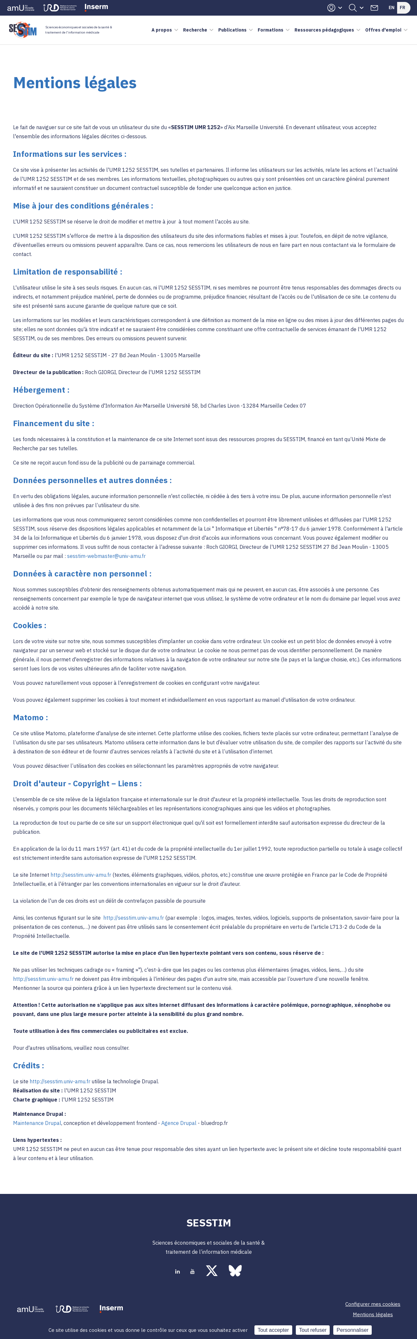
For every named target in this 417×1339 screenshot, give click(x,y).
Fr (402, 7)
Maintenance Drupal (37, 1123)
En (392, 7)
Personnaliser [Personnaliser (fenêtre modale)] (352, 1330)
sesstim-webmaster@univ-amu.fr (106, 556)
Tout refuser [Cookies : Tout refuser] (312, 1330)
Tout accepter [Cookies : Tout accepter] (273, 1330)
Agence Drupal (178, 1123)
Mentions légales (372, 1314)
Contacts (374, 8)
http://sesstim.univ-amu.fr (80, 875)
